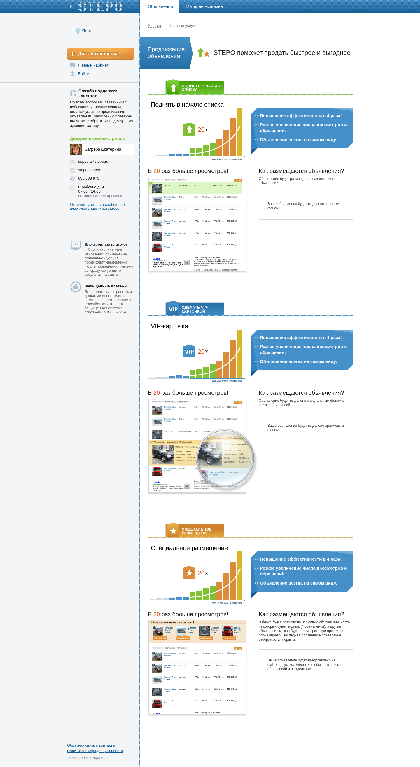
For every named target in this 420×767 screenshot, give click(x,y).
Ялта (86, 31)
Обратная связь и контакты (91, 745)
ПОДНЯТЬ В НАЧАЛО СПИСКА (194, 87)
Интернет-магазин (204, 6)
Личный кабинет (93, 65)
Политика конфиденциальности (95, 751)
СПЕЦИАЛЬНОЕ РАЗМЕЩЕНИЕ (189, 530)
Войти (83, 73)
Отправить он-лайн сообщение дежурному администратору (97, 206)
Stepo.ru (155, 25)
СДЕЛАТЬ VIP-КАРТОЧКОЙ (187, 308)
